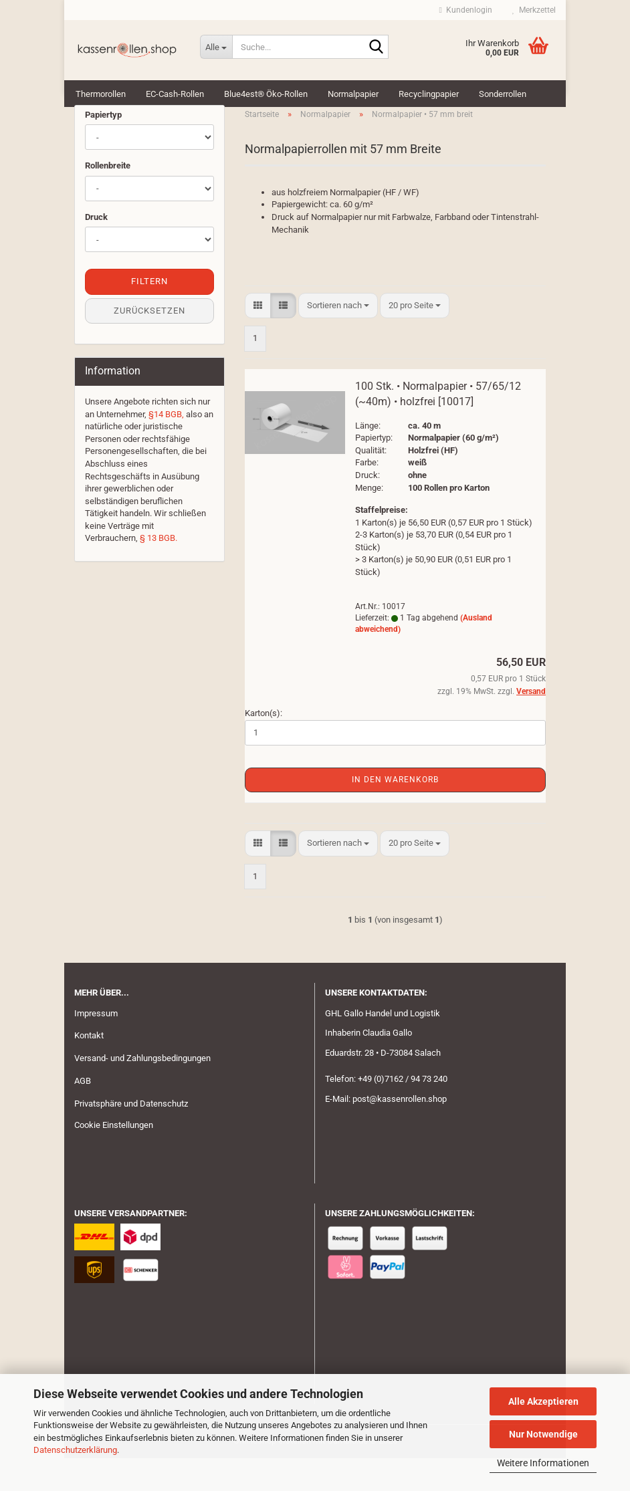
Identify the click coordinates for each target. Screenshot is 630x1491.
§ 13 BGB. (158, 571)
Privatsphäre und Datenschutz (131, 1136)
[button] (258, 338)
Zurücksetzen (149, 343)
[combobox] (338, 338)
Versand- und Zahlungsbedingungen (142, 1091)
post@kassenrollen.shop (399, 1132)
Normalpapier (353, 94)
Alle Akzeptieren (543, 1401)
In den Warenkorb (395, 812)
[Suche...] (216, 47)
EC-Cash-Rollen (175, 94)
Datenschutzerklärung (75, 1450)
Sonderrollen (502, 94)
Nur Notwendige (543, 1434)
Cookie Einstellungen (113, 1157)
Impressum (96, 1045)
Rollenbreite (107, 198)
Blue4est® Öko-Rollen (266, 94)
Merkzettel (534, 10)
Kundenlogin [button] (465, 10)
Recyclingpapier (429, 94)
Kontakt (89, 1068)
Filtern (149, 314)
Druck (96, 249)
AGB (82, 1114)
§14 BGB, (166, 446)
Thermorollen (101, 94)
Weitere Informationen (543, 1463)
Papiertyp (103, 147)
